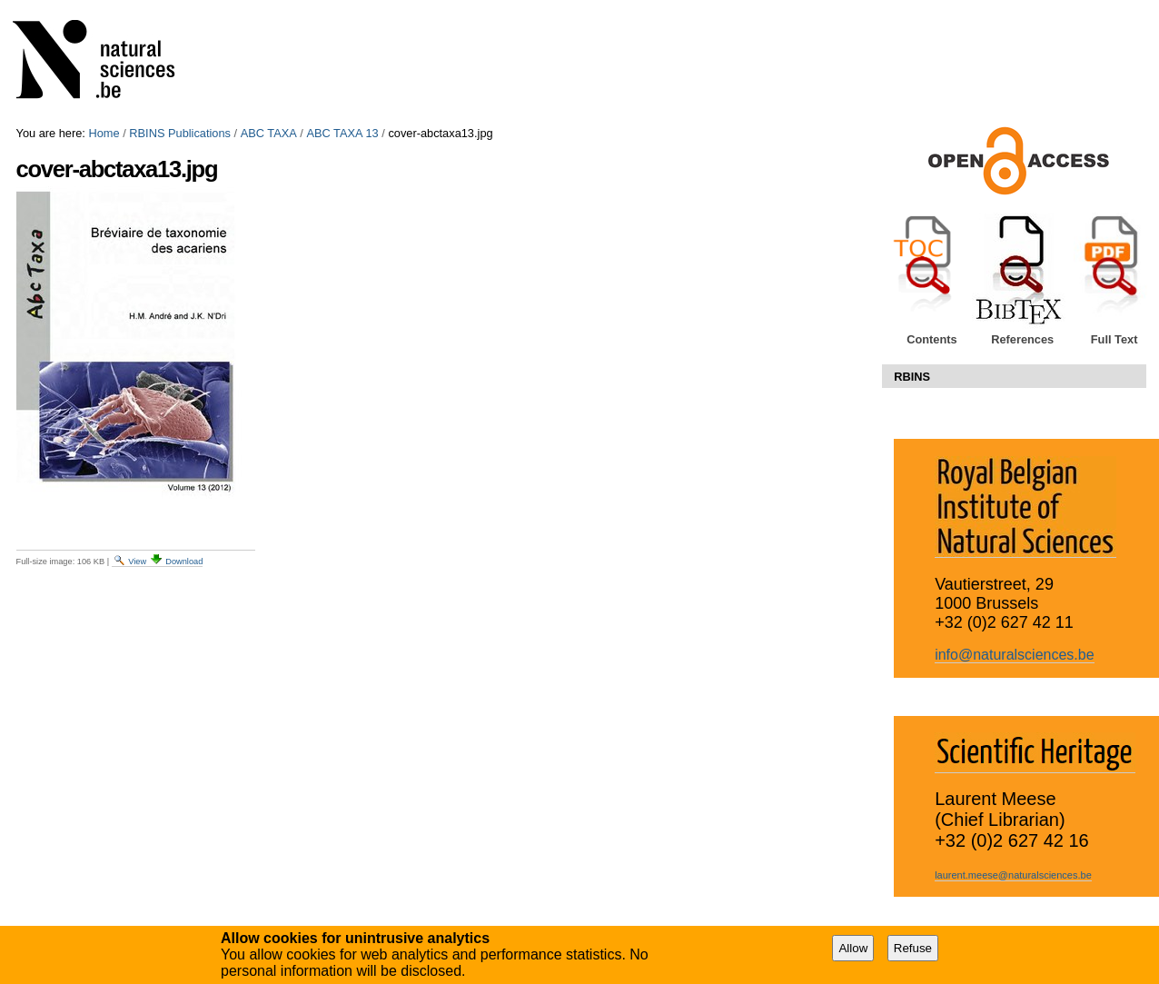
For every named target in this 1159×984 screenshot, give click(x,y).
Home (103, 133)
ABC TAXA (269, 133)
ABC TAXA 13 (342, 133)
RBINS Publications (180, 133)
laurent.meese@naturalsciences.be (1013, 875)
